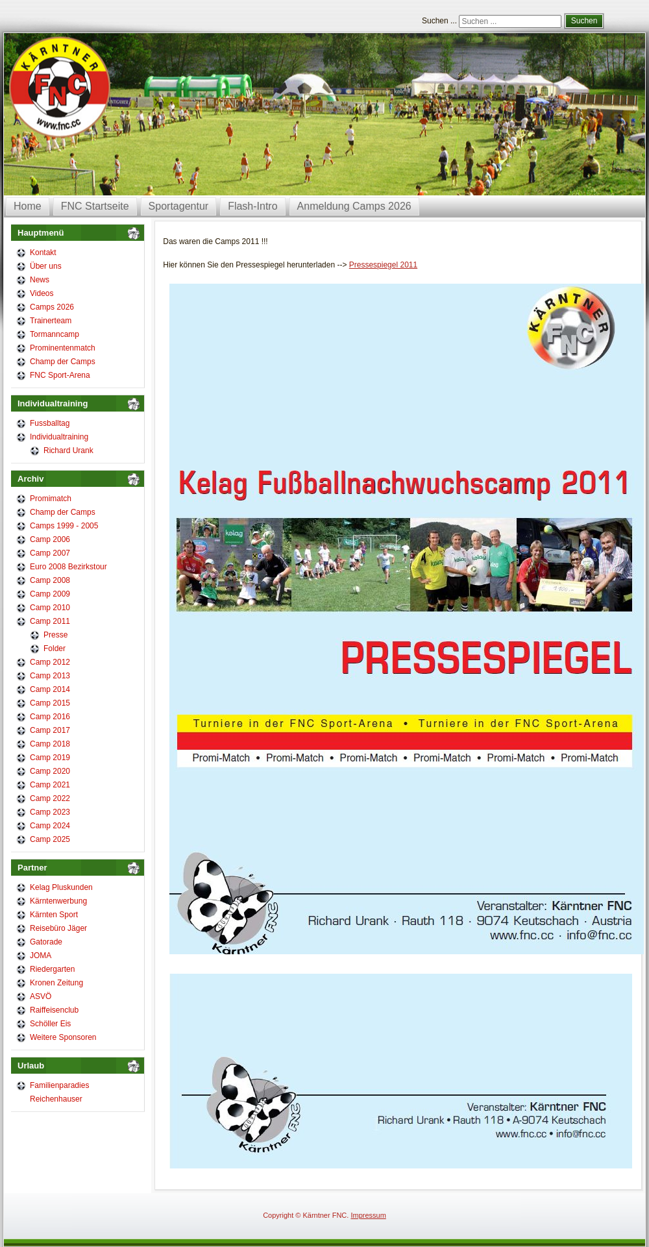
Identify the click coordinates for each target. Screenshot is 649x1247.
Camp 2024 (50, 825)
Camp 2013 (50, 675)
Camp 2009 (50, 594)
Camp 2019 (50, 757)
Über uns (46, 266)
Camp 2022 (50, 798)
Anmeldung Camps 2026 (354, 206)
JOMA (40, 955)
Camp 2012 (50, 662)
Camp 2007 (50, 553)
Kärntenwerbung (58, 901)
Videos (41, 293)
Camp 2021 (50, 784)
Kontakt (43, 252)
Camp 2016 (50, 716)
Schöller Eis (50, 1023)
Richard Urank (68, 450)
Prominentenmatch (62, 347)
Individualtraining (59, 436)
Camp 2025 (50, 839)
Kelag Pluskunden (61, 887)
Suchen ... (439, 20)
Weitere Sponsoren (63, 1037)
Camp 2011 (50, 621)
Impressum (368, 1215)
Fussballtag (49, 423)
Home (28, 206)
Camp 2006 (50, 539)
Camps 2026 (52, 307)
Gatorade (46, 941)
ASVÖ (40, 996)
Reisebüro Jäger (58, 928)
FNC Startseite (95, 206)
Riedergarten (52, 969)
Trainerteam (50, 320)
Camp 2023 (50, 812)
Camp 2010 (50, 607)
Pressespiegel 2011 (383, 264)
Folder (54, 648)
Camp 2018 (50, 743)
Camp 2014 (50, 689)
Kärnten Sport (54, 914)
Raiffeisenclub (54, 1010)
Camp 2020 (50, 771)
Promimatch (50, 498)
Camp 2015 (50, 703)
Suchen (584, 20)
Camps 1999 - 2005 (64, 525)
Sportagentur (179, 206)
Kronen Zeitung (56, 982)
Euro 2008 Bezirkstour (68, 566)
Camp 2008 (50, 580)
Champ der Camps (62, 361)
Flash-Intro (252, 206)
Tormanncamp (54, 334)
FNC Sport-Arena (60, 375)
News (39, 279)
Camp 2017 (50, 730)
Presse (55, 634)
